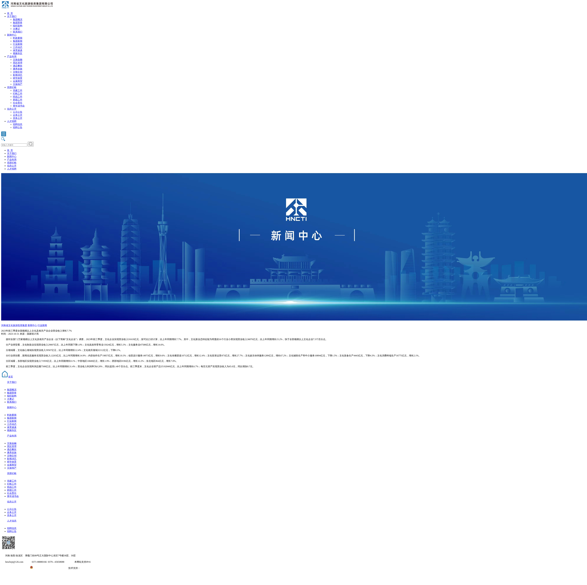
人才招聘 (11, 121)
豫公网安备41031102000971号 (48, 568)
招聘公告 (17, 127)
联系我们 (17, 32)
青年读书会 (19, 106)
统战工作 (17, 96)
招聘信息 (17, 124)
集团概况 (17, 19)
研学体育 (17, 78)
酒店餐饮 (17, 65)
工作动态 (17, 47)
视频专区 (17, 53)
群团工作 (17, 99)
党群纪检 (11, 87)
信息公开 (11, 109)
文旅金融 (17, 59)
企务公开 (17, 115)
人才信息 (11, 521)
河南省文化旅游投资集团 (14, 325)
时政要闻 (17, 38)
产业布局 (11, 56)
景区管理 (17, 62)
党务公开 (17, 118)
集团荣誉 (17, 22)
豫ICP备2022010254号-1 (13, 568)
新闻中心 (11, 35)
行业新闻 (17, 44)
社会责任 (17, 102)
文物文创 (17, 72)
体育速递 (17, 50)
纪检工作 (17, 93)
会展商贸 (17, 81)
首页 (7, 376)
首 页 (10, 13)
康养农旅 (17, 69)
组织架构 (17, 25)
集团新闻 (17, 41)
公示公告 (17, 112)
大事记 (16, 28)
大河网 (83, 568)
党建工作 (17, 90)
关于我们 (11, 16)
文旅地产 (17, 84)
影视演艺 (17, 75)
